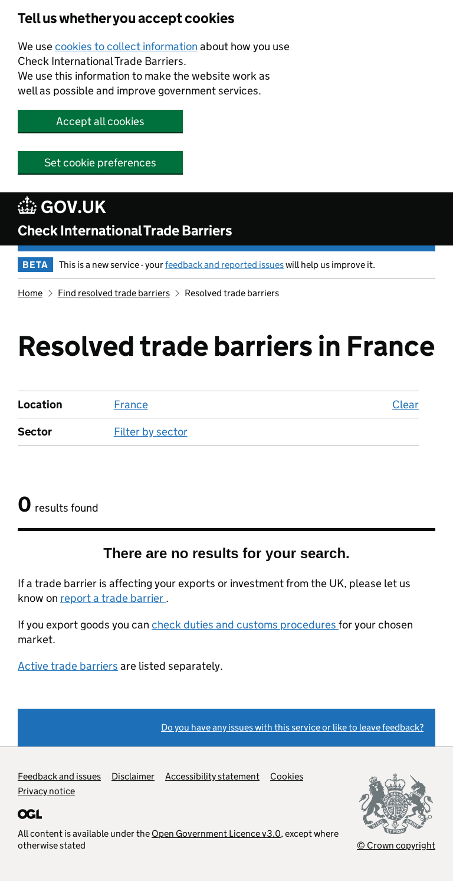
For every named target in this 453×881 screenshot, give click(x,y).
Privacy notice (46, 791)
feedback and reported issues (224, 264)
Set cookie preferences (100, 162)
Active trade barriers (68, 666)
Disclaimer (133, 776)
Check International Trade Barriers (125, 230)
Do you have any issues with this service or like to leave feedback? (292, 727)
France (131, 404)
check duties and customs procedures (245, 624)
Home (30, 293)
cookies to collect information (126, 46)
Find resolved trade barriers (114, 293)
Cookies (286, 776)
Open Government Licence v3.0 (216, 833)
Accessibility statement (212, 776)
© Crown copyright (396, 845)
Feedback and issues (59, 776)
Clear (405, 404)
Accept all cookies (100, 121)
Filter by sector (151, 431)
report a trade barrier (113, 598)
